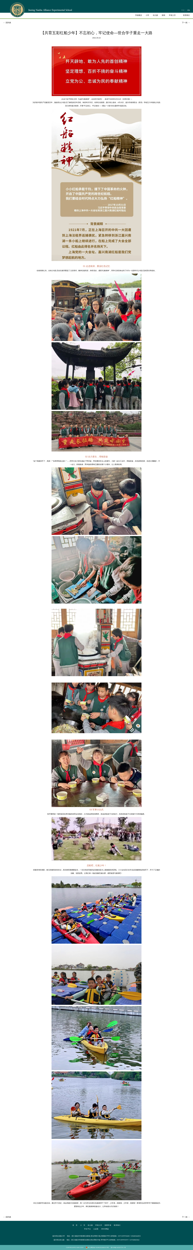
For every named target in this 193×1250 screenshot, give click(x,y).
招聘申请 (108, 1225)
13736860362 (134, 1240)
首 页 (74, 1225)
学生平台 (87, 1229)
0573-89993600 (123, 1236)
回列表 (7, 23)
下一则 (186, 23)
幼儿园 (90, 1225)
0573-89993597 (122, 1240)
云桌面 (95, 1229)
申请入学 (98, 1225)
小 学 (82, 1225)
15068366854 (136, 1236)
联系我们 (117, 1225)
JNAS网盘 (105, 1229)
